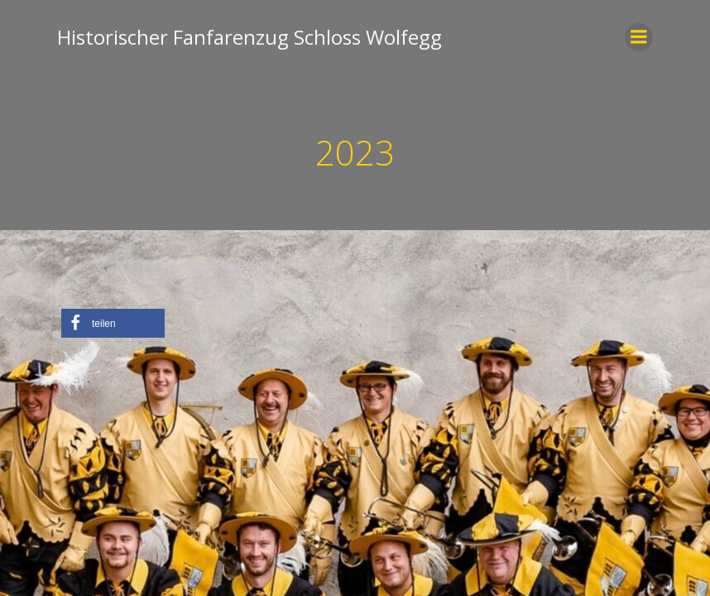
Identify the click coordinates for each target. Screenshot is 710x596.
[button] (113, 323)
